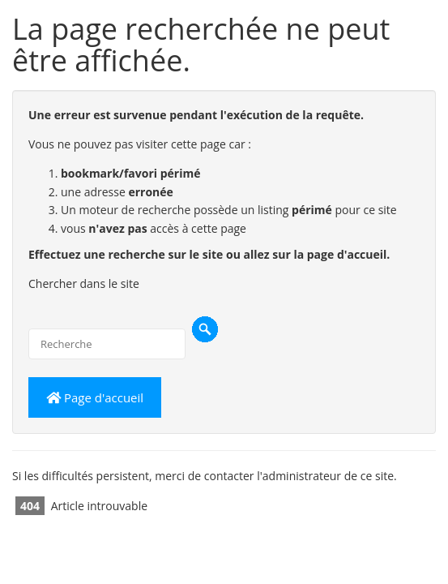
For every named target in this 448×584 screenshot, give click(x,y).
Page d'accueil (94, 397)
